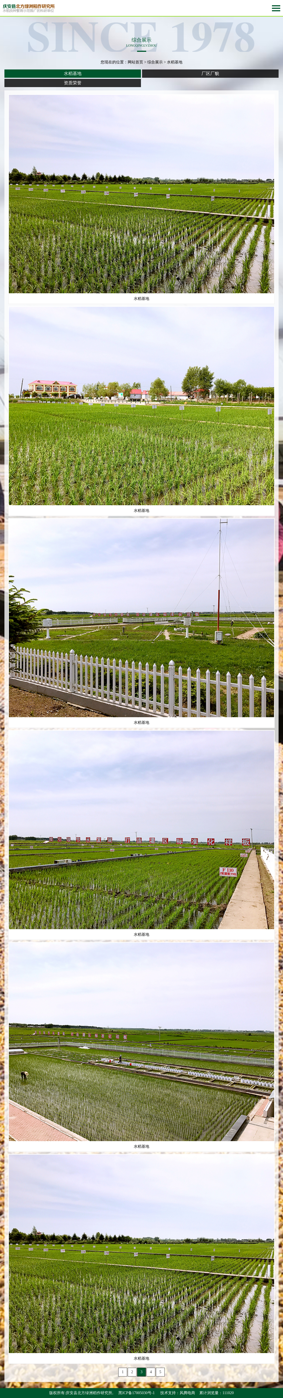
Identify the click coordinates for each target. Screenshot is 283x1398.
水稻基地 (73, 73)
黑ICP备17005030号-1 (136, 1393)
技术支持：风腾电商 (177, 1393)
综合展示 (155, 62)
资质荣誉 (73, 82)
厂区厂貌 (210, 73)
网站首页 (135, 62)
